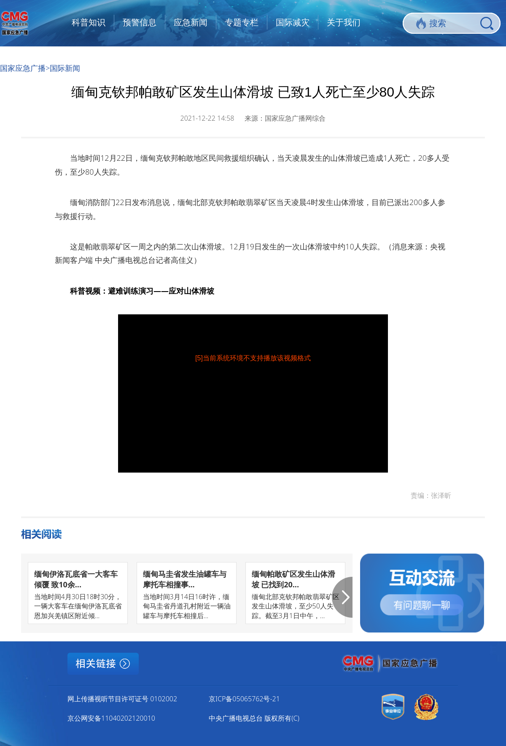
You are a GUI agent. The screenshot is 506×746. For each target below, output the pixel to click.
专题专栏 (241, 22)
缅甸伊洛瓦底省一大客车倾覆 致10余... (76, 579)
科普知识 (88, 22)
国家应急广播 (23, 68)
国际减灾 (293, 22)
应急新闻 (190, 22)
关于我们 (344, 22)
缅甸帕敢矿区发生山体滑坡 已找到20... (293, 579)
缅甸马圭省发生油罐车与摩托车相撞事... (184, 579)
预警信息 (139, 22)
